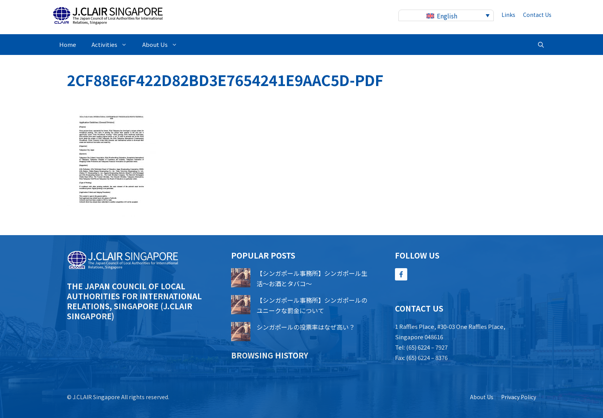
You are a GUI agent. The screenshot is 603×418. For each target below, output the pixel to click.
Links (508, 14)
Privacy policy (518, 397)
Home (67, 44)
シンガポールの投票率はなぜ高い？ (306, 327)
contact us (537, 14)
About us (481, 397)
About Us (163, 44)
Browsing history (269, 355)
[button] (540, 44)
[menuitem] (446, 16)
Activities (113, 44)
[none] (446, 16)
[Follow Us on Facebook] (401, 274)
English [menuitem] (447, 15)
